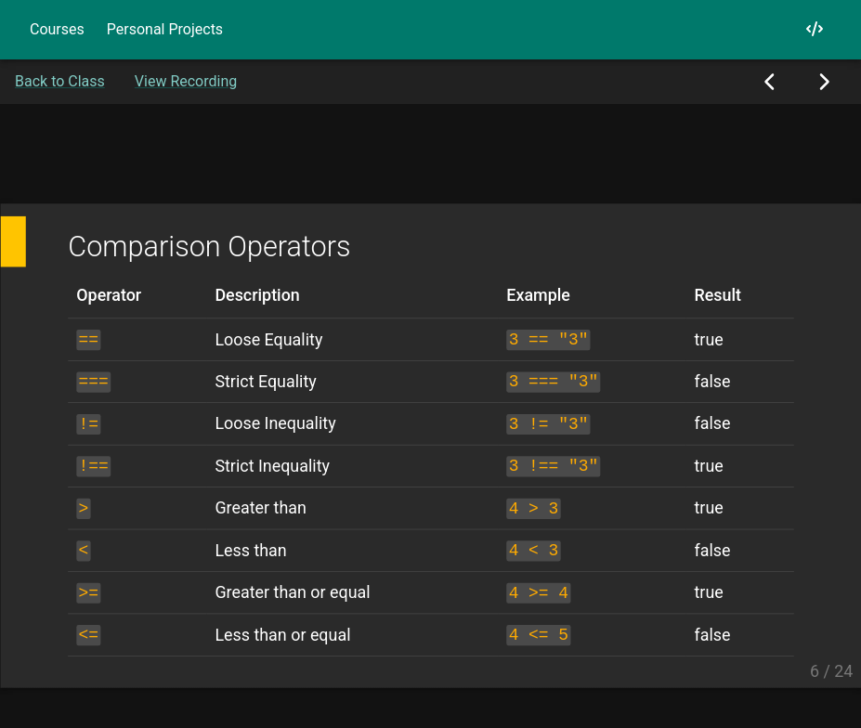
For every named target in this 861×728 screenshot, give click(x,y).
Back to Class (60, 81)
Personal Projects (165, 29)
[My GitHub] (814, 29)
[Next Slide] (823, 81)
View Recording (186, 81)
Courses (57, 29)
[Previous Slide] (770, 81)
